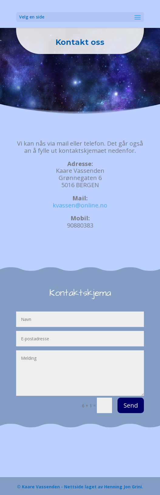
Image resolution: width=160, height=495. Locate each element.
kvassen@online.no (80, 205)
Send (131, 405)
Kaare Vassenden (41, 487)
